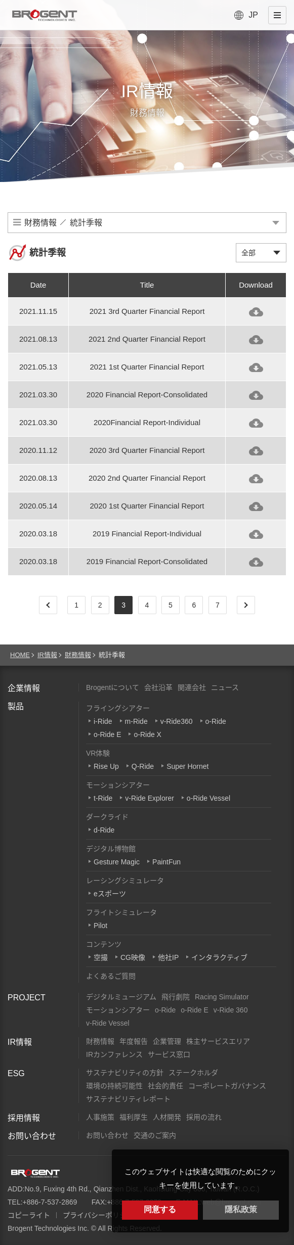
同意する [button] (160, 1209)
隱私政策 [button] (241, 1209)
